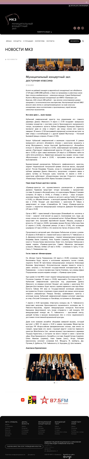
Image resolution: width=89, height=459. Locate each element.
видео (43, 30)
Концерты (17, 39)
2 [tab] (55, 380)
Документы (8, 432)
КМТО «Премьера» (11, 420)
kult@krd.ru (48, 443)
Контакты (50, 39)
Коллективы (40, 39)
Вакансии (7, 428)
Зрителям (7, 430)
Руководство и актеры (61, 430)
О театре (57, 428)
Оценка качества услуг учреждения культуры (24, 444)
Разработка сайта (68, 452)
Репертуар (24, 426)
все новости (12, 57)
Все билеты (75, 39)
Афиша (9, 39)
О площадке (28, 39)
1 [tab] (54, 380)
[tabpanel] (55, 365)
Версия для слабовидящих (79, 5)
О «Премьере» (9, 424)
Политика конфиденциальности (15, 452)
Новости (7, 426)
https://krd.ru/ (49, 445)
